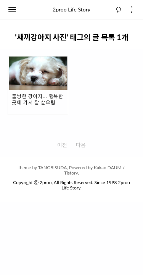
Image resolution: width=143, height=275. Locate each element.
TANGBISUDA (52, 167)
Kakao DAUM (108, 167)
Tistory (71, 173)
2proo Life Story (71, 9)
